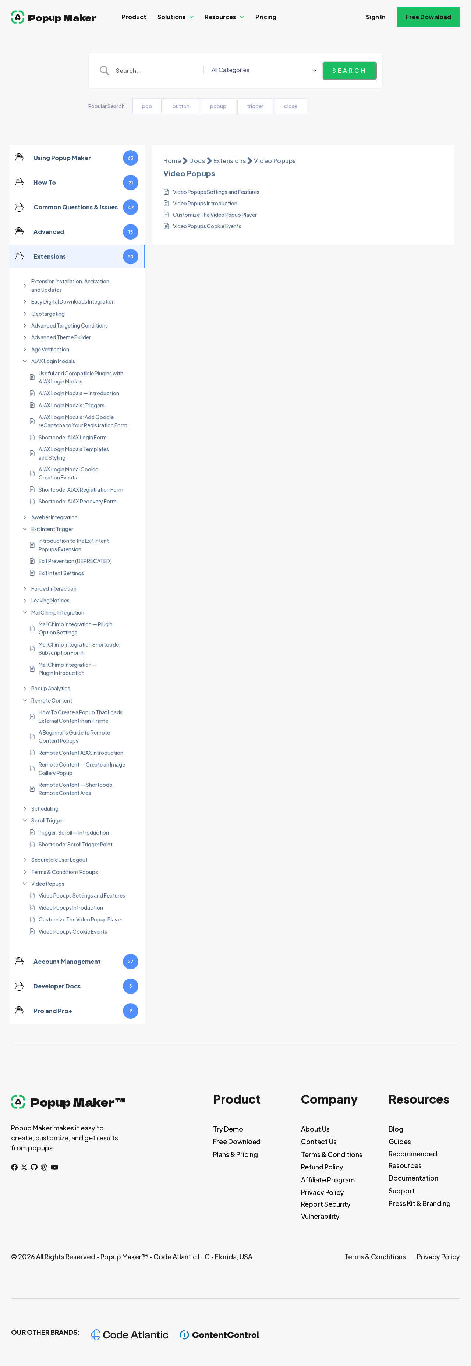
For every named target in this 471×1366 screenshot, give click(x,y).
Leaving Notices (50, 600)
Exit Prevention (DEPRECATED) (75, 561)
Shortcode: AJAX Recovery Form (78, 501)
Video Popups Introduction (71, 907)
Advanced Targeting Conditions (69, 325)
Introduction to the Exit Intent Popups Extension (74, 544)
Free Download (428, 17)
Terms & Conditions (331, 1154)
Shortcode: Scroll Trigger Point (76, 844)
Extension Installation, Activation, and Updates (71, 285)
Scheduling (45, 808)
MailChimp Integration (57, 612)
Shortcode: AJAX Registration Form (81, 489)
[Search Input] (186, 70)
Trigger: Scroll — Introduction (74, 832)
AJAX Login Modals (53, 361)
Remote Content (51, 700)
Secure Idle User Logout (59, 859)
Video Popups (47, 883)
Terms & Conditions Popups (64, 871)
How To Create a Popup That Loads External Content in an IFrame (81, 716)
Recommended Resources (413, 1159)
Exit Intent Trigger (52, 528)
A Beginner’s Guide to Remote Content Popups (74, 736)
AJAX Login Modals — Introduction (79, 393)
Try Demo (228, 1129)
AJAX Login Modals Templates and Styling (74, 453)
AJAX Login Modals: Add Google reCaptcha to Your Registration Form (83, 421)
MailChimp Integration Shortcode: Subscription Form (79, 648)
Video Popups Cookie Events (73, 931)
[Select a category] (291, 71)
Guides (400, 1141)
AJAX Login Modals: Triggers (72, 405)
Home (172, 160)
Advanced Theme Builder (61, 337)
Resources (220, 17)
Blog (396, 1129)
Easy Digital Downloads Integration (73, 301)
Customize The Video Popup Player (81, 919)
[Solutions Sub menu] (191, 17)
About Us (315, 1129)
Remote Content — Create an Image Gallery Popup (82, 768)
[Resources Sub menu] (242, 17)
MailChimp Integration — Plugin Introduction (68, 668)
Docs (197, 160)
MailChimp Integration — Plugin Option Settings (76, 628)
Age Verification (50, 349)
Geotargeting (48, 313)
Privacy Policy (322, 1192)
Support (402, 1190)
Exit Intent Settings (61, 573)
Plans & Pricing (235, 1154)
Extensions (229, 160)
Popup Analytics (50, 688)
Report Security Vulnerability (326, 1210)
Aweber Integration (54, 517)
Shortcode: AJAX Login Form (73, 437)
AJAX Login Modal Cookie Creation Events (68, 473)
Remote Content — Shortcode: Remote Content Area (76, 788)
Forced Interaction (54, 588)
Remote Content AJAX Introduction (81, 752)
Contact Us (319, 1141)
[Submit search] (349, 70)
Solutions (171, 17)
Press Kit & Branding (420, 1203)
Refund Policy (322, 1166)
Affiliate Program (328, 1179)
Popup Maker (62, 17)
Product (133, 17)
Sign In (376, 17)
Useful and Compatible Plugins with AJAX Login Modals (81, 377)
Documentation (413, 1178)
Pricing (265, 17)
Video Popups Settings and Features (82, 895)
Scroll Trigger (47, 820)
